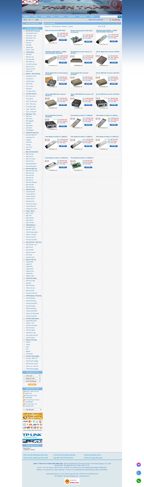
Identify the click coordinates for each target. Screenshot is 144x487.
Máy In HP (28, 215)
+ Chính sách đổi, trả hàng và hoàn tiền (64, 455)
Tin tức (35, 16)
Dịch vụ (52, 16)
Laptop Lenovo (29, 271)
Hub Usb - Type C (30, 229)
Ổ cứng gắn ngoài (30, 106)
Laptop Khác (28, 273)
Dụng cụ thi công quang (31, 313)
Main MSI (27, 123)
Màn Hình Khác (29, 187)
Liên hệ (92, 16)
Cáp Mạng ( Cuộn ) (30, 76)
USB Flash (28, 142)
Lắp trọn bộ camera (30, 204)
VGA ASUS (28, 128)
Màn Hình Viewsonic (30, 182)
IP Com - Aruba (29, 49)
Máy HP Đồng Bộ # (30, 166)
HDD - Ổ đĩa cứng (30, 104)
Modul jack (28, 88)
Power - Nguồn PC (30, 109)
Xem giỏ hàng (116, 20)
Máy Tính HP (28, 156)
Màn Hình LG (28, 180)
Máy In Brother (29, 218)
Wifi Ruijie (27, 45)
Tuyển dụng (82, 16)
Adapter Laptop (29, 276)
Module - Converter (30, 234)
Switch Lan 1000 (29, 69)
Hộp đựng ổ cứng (30, 332)
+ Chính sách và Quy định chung (93, 457)
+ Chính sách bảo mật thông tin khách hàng (35, 455)
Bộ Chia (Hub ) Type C (31, 363)
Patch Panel (28, 83)
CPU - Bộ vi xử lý (29, 96)
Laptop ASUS (28, 269)
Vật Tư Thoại (28, 86)
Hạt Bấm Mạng (29, 81)
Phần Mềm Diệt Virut (30, 293)
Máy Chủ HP (28, 247)
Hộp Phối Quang (29, 298)
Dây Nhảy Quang (29, 306)
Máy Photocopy (29, 285)
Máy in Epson (28, 220)
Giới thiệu (43, 16)
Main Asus (28, 116)
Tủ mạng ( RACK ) (30, 91)
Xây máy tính (71, 16)
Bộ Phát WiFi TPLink (30, 33)
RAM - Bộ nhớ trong (30, 101)
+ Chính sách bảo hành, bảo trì (92, 455)
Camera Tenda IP (29, 196)
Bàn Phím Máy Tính (30, 135)
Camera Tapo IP (29, 198)
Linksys (27, 344)
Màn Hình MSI (29, 184)
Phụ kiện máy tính (30, 237)
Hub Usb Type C (29, 327)
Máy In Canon (29, 213)
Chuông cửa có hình (30, 208)
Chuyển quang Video (30, 311)
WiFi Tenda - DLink (30, 35)
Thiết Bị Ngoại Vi (56, 26)
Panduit (27, 342)
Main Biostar (28, 125)
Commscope (28, 353)
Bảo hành (61, 16)
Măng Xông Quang (30, 308)
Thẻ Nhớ (27, 144)
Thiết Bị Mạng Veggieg (31, 368)
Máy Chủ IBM (28, 250)
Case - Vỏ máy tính (30, 111)
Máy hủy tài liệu (29, 290)
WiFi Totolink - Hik (30, 38)
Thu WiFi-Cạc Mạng (30, 64)
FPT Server (28, 255)
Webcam (27, 149)
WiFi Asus (27, 42)
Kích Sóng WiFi (29, 59)
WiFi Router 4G (29, 61)
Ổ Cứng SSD (28, 98)
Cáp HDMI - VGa (29, 227)
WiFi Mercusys (29, 40)
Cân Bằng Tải (28, 78)
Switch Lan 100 (29, 66)
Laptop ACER (28, 262)
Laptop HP (28, 264)
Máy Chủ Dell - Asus (30, 244)
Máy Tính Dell (28, 154)
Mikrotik (27, 351)
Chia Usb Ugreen (29, 330)
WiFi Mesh (28, 54)
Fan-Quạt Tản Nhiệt (30, 239)
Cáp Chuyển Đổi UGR (31, 335)
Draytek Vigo (28, 47)
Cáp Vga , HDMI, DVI (30, 358)
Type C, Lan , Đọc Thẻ (31, 366)
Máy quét (27, 283)
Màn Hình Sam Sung (30, 170)
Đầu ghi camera (29, 201)
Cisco (26, 346)
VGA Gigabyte (29, 130)
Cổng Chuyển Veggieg (31, 361)
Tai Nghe (27, 140)
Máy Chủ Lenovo (29, 252)
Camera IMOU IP (29, 194)
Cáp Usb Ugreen (29, 337)
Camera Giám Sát (30, 206)
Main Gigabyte (29, 121)
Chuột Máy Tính (29, 137)
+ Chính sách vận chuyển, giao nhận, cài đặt (35, 457)
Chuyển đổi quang (30, 300)
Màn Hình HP (28, 177)
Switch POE (28, 71)
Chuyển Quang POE (30, 303)
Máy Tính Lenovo (29, 159)
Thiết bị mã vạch (29, 288)
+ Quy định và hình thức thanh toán (63, 457)
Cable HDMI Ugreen (30, 321)
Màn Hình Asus (29, 173)
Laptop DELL (28, 266)
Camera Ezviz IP (29, 191)
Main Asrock (28, 118)
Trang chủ (26, 16)
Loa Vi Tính (28, 147)
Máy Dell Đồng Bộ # (30, 163)
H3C (26, 349)
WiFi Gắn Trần (29, 57)
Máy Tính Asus (29, 161)
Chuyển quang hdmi (30, 316)
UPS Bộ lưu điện (29, 280)
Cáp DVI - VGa (29, 323)
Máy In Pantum (29, 222)
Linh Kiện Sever (29, 257)
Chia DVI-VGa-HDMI (30, 325)
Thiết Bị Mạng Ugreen (31, 232)
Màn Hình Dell (29, 175)
